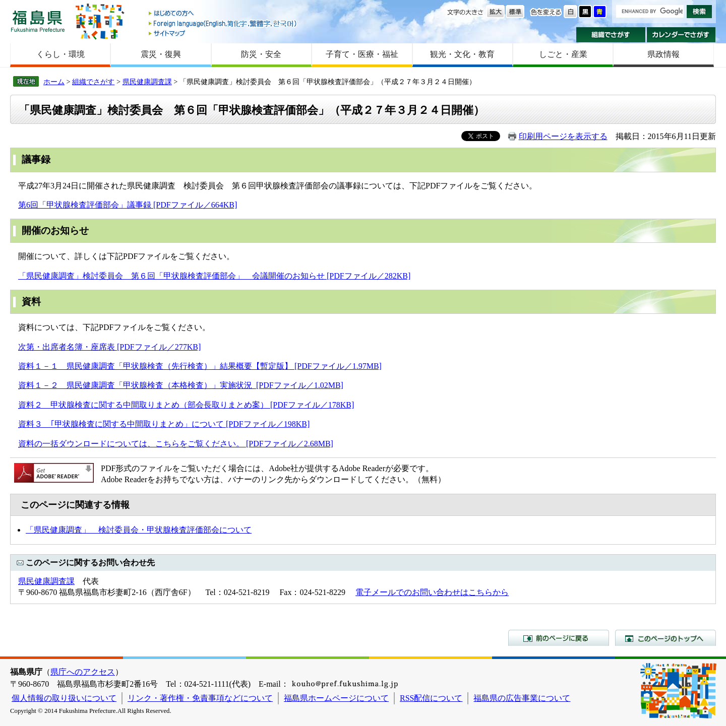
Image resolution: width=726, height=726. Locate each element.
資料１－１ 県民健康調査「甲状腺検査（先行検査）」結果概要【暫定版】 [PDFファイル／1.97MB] (200, 366)
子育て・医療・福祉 (362, 54)
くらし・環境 (60, 54)
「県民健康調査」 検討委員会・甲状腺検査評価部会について (139, 529)
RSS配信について (431, 698)
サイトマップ (223, 33)
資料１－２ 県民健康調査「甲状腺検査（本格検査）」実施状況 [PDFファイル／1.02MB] (180, 385)
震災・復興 (161, 54)
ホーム (54, 82)
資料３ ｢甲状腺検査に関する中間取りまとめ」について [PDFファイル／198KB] (164, 424)
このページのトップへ (665, 638)
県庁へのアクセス (82, 672)
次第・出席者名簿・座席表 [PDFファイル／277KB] (109, 347)
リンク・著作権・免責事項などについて (200, 698)
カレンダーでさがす (681, 34)
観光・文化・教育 (462, 54)
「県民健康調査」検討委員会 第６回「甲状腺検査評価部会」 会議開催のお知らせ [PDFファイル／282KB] (214, 276)
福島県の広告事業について (521, 698)
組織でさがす (610, 34)
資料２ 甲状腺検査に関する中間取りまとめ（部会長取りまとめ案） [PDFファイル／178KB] (186, 405)
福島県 (38, 21)
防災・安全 (261, 54)
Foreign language (223, 23)
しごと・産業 (563, 54)
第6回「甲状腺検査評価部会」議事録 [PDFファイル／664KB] (127, 205)
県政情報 (663, 54)
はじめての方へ (223, 14)
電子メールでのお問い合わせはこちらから (432, 592)
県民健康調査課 (147, 82)
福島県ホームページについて (336, 698)
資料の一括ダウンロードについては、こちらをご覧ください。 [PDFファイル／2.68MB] (175, 443)
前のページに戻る (558, 638)
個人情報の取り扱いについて (64, 698)
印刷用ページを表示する (563, 136)
